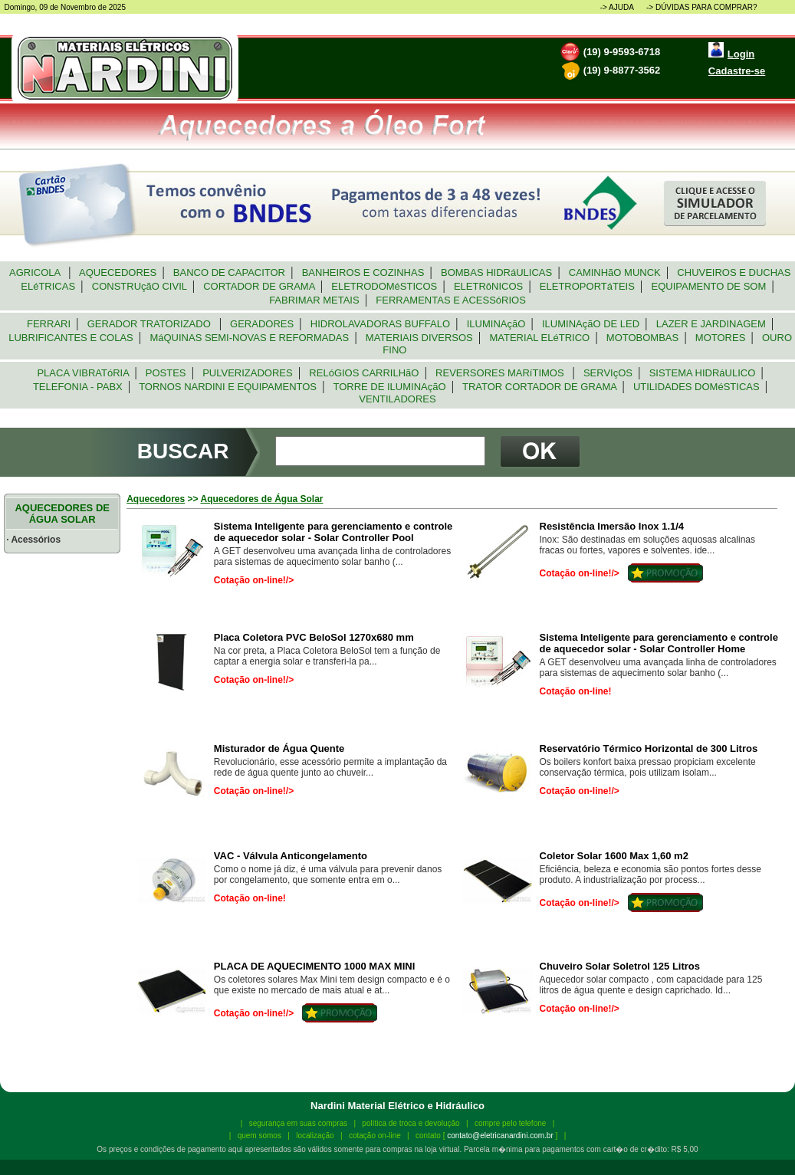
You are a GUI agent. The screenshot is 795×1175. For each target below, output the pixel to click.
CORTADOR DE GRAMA (259, 286)
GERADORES (262, 324)
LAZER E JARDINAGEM (711, 324)
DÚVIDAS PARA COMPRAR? (706, 7)
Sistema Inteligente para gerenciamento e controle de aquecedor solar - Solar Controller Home (659, 643)
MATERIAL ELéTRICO (539, 337)
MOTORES (720, 337)
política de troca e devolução (410, 1123)
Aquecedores (155, 499)
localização (314, 1135)
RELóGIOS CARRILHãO (364, 373)
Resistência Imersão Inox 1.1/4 (612, 526)
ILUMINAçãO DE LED (591, 324)
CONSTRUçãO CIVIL (139, 286)
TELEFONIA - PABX (78, 386)
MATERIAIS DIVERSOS (419, 337)
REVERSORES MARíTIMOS (501, 373)
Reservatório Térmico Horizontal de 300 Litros (649, 748)
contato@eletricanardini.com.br (500, 1135)
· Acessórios (33, 539)
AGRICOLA (37, 272)
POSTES (166, 373)
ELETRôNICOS (488, 286)
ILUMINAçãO (496, 324)
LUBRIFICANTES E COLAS (71, 337)
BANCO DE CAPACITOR (229, 272)
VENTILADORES (397, 399)
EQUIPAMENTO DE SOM (708, 286)
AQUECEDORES (118, 272)
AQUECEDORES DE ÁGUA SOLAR (62, 513)
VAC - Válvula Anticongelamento (290, 856)
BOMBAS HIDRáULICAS (496, 272)
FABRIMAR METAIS (314, 300)
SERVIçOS (608, 373)
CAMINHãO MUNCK (614, 272)
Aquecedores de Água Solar (261, 499)
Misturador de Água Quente (279, 748)
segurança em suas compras (298, 1123)
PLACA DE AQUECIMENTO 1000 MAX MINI (314, 966)
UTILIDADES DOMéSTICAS (696, 386)
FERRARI (49, 324)
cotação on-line (375, 1135)
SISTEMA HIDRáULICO (702, 373)
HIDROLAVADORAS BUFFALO (380, 324)
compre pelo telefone (510, 1123)
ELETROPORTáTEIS (587, 286)
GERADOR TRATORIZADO (149, 324)
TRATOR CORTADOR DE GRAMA (540, 386)
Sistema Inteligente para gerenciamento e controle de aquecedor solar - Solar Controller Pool (333, 531)
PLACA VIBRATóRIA (82, 373)
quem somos (259, 1135)
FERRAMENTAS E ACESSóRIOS (450, 300)
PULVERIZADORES (247, 373)
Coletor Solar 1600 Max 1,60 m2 (614, 856)
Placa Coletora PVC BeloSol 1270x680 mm (314, 637)
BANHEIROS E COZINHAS (362, 272)
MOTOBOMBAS (643, 337)
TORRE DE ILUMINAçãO (389, 386)
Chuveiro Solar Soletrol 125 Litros (620, 966)
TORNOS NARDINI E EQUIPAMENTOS (227, 386)
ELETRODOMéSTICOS (384, 286)
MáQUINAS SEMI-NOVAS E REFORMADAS (249, 337)
